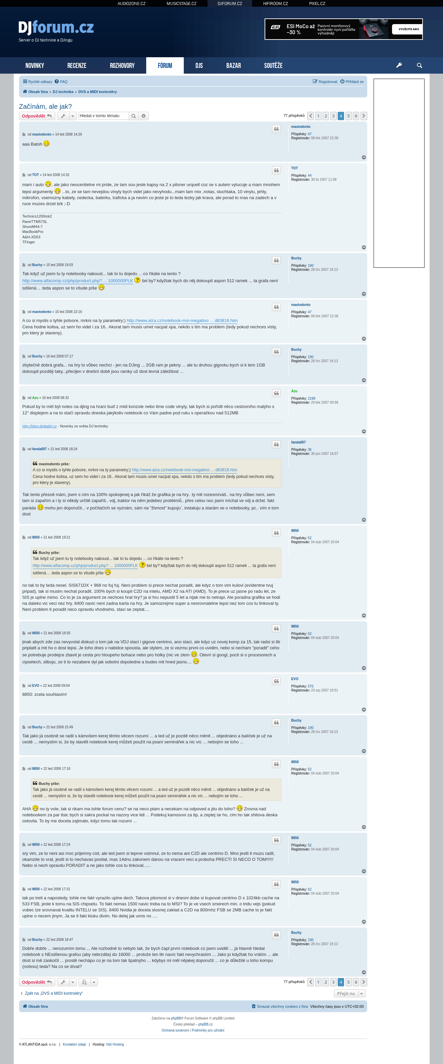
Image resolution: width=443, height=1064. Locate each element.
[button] (310, 116)
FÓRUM (165, 64)
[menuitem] (60, 82)
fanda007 (298, 442)
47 (310, 134)
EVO (294, 679)
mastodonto (301, 127)
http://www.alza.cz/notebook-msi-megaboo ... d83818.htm (182, 320)
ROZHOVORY (122, 64)
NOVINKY (34, 64)
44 (310, 175)
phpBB (176, 1018)
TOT (294, 168)
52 (310, 538)
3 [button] (333, 116)
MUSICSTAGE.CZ (182, 3)
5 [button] (348, 116)
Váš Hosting (115, 1044)
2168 (311, 398)
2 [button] (326, 116)
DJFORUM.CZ (230, 3)
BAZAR (233, 64)
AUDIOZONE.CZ (132, 3)
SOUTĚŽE (273, 64)
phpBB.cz (205, 1024)
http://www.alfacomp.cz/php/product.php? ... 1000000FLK (77, 280)
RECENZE (77, 64)
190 (311, 265)
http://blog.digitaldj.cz (39, 426)
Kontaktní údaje (74, 1044)
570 (311, 686)
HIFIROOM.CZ (275, 3)
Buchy (296, 258)
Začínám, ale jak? (45, 106)
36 (310, 450)
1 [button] (318, 116)
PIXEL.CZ (317, 3)
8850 (295, 531)
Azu (294, 391)
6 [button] (356, 116)
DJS (199, 64)
